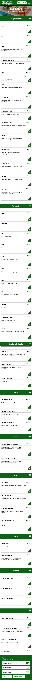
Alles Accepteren (7, 676)
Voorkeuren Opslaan (19, 676)
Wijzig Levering (21, 2)
